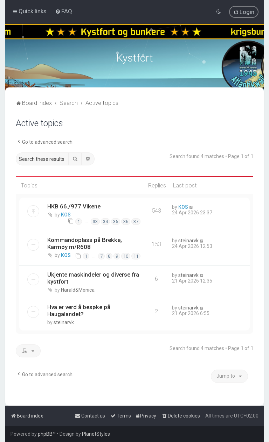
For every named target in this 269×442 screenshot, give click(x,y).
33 (95, 220)
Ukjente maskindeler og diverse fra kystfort (93, 277)
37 (135, 220)
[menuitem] (63, 11)
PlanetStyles (96, 434)
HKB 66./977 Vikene (74, 205)
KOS (66, 214)
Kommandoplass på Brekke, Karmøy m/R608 (84, 242)
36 (125, 220)
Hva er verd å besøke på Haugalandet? (78, 309)
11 (135, 255)
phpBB (45, 434)
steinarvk (188, 239)
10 (125, 255)
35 (115, 220)
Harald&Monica (78, 289)
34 (105, 220)
